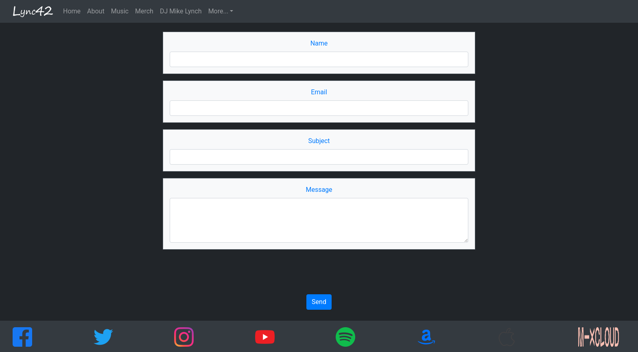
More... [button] (218, 11)
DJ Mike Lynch (181, 11)
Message (319, 189)
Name (319, 43)
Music (120, 11)
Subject (319, 141)
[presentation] (319, 272)
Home (72, 11)
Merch (144, 11)
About (96, 11)
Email (319, 92)
